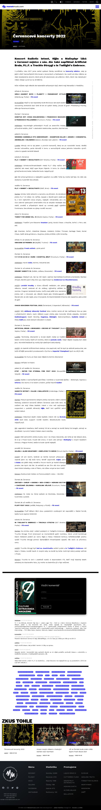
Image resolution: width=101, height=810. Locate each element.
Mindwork (85, 788)
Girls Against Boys (46, 692)
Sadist (59, 383)
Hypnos (35, 710)
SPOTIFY (92, 1)
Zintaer (19, 685)
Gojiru (58, 460)
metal (16, 692)
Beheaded (54, 706)
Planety (74, 692)
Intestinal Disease (74, 675)
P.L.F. (47, 675)
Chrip (27, 685)
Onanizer (44, 223)
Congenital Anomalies (54, 696)
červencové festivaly (25, 672)
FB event (34, 97)
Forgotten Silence (89, 781)
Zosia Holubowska (58, 672)
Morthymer (86, 785)
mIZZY (15, 46)
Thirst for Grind (22, 699)
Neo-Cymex (35, 685)
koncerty (33, 689)
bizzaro (74, 807)
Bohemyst (26, 710)
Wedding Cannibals (22, 696)
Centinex (16, 710)
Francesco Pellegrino (27, 675)
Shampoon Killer (38, 696)
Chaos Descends (31, 703)
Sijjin (42, 408)
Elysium (84, 773)
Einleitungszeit (41, 682)
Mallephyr (68, 440)
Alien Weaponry (81, 710)
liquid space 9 (70, 773)
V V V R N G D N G (77, 678)
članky (31, 777)
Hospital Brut (27, 682)
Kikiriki (43, 713)
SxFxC (62, 675)
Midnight (53, 317)
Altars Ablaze (70, 790)
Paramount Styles (62, 692)
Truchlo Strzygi (20, 689)
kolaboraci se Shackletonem (65, 280)
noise (30, 263)
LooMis (80, 807)
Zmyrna (20, 703)
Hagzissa (44, 317)
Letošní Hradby (27, 285)
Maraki (80, 699)
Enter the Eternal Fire (68, 706)
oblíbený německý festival (35, 311)
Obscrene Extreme (63, 678)
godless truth (88, 777)
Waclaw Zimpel (69, 699)
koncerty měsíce (73, 71)
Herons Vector (47, 685)
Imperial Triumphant (61, 351)
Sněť (21, 320)
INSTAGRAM (76, 1)
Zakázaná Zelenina (62, 685)
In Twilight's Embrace (74, 548)
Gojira (70, 710)
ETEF (81, 682)
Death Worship (58, 703)
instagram (33, 792)
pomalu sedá (56, 340)
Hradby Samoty (56, 699)
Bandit (54, 675)
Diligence (68, 696)
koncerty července (78, 689)
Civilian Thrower (22, 678)
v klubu (18, 462)
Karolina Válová (77, 685)
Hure (18, 682)
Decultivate (79, 696)
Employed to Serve (31, 713)
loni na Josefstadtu (45, 548)
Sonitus (83, 692)
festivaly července (42, 672)
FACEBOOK (68, 1)
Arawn (40, 675)
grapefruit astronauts (69, 781)
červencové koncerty (61, 689)
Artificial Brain (42, 706)
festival (33, 692)
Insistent (44, 699)
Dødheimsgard (20, 317)
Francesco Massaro (74, 672)
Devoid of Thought (70, 682)
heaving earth (70, 786)
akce (30, 781)
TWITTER (84, 1)
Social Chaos (49, 678)
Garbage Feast (36, 678)
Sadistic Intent (78, 317)
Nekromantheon (21, 706)
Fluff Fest (53, 713)
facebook (32, 788)
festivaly (24, 692)
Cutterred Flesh (71, 777)
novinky (31, 773)
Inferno (18, 383)
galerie (31, 785)
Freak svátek (29, 248)
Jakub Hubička (58, 807)
